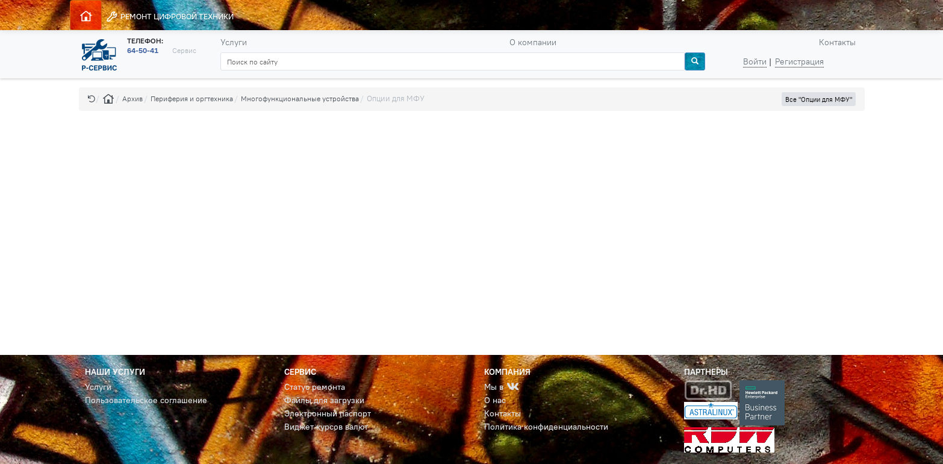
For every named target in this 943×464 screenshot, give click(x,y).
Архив (132, 98)
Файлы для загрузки (324, 400)
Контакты (837, 42)
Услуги (233, 42)
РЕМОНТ (169, 16)
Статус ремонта (314, 386)
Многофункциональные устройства (300, 98)
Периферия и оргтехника (192, 98)
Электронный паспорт (327, 413)
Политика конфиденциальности (546, 426)
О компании (532, 42)
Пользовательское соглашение (146, 400)
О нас (495, 400)
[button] (91, 98)
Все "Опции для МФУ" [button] (818, 99)
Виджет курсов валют (326, 426)
